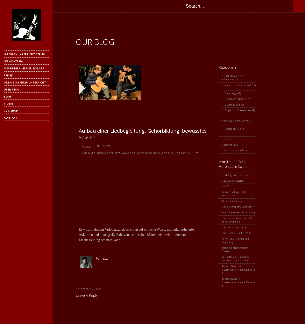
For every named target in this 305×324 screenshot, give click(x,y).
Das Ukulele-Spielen (233, 180)
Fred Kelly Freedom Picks (235, 175)
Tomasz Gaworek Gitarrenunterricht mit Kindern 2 (238, 270)
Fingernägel (231, 93)
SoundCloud (107, 6)
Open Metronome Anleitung (237, 207)
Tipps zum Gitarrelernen (238, 110)
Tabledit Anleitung (232, 201)
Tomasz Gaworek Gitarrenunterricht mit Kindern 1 (238, 282)
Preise (8, 75)
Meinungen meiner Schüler (24, 68)
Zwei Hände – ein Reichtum (236, 233)
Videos (9, 103)
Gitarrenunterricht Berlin (26, 55)
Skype (84, 6)
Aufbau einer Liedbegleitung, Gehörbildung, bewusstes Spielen (143, 134)
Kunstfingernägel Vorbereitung (238, 212)
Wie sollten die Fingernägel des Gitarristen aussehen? (236, 258)
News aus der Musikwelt (235, 120)
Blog (7, 96)
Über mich (11, 89)
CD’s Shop (11, 110)
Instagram (92, 6)
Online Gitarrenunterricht (25, 82)
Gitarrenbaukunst (234, 104)
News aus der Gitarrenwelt (236, 85)
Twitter (69, 6)
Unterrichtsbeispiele (233, 150)
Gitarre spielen (233, 128)
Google (76, 6)
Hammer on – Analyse (234, 227)
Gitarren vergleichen (236, 99)
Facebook (61, 6)
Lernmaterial (26, 62)
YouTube (100, 6)
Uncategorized (230, 144)
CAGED (226, 186)
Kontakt (26, 119)
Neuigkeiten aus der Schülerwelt (233, 77)
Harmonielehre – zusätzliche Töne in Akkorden (237, 220)
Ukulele (226, 139)
